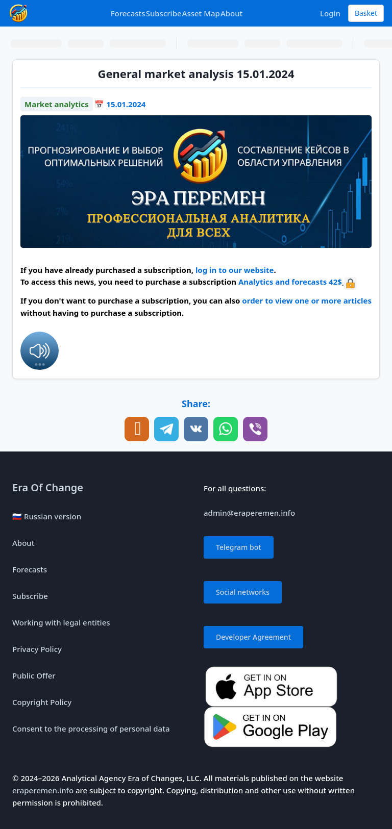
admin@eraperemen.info (249, 513)
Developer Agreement (253, 637)
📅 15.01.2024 (119, 104)
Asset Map (201, 13)
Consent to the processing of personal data (91, 728)
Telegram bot (238, 547)
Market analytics (56, 104)
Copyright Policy (41, 702)
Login (330, 13)
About (231, 13)
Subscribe (164, 13)
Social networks (243, 592)
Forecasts (128, 13)
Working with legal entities (61, 622)
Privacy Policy (37, 649)
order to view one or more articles (307, 300)
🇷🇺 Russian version (46, 516)
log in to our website (234, 270)
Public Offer (34, 675)
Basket (366, 13)
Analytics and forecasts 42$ (290, 282)
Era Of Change (47, 487)
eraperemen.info (43, 790)
